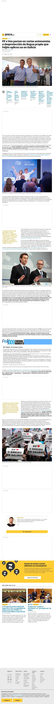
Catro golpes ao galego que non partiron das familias (17, 96)
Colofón (17, 679)
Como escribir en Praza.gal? (26, 678)
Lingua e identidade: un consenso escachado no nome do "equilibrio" (9, 96)
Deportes (34, 676)
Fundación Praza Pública (18, 674)
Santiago (42, 680)
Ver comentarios (27, 531)
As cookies (17, 681)
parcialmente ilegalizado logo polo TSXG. (31, 238)
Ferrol (41, 675)
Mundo (33, 684)
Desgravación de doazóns (26, 686)
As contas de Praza (26, 683)
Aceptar (18, 700)
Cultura (33, 681)
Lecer (33, 683)
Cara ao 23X (4, 38)
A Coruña (42, 673)
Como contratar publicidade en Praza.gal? (27, 674)
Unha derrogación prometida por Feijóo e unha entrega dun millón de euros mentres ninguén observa (50, 98)
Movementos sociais (34, 688)
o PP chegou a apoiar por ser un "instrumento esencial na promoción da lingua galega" (24, 248)
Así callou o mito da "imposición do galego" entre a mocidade (33, 94)
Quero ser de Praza (33, 577)
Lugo (41, 676)
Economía (34, 686)
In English (17, 683)
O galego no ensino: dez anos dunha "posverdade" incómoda (24, 94)
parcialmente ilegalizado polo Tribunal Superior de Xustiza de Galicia (24, 370)
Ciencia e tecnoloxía (34, 678)
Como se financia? (25, 680)
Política (9, 38)
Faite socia (46, 34)
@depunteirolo (10, 49)
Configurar (7, 700)
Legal (16, 680)
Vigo (41, 682)
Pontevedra (42, 679)
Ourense (42, 677)
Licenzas (17, 677)
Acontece (34, 680)
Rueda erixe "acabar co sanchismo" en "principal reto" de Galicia (39, 608)
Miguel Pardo (4, 49)
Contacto (17, 676)
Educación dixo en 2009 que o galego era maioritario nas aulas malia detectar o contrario (42, 96)
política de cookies (17, 695)
